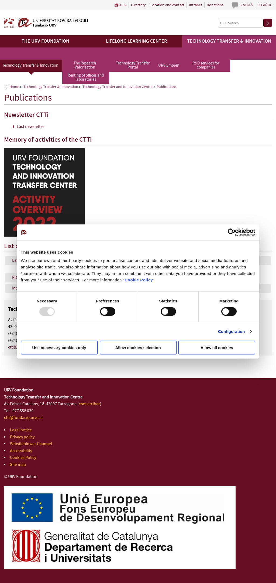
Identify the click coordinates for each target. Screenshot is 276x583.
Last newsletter (30, 126)
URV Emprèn (168, 65)
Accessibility (21, 451)
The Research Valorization (85, 65)
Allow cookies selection (138, 347)
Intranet (195, 5)
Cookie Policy (139, 280)
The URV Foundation (45, 41)
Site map (18, 465)
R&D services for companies (205, 65)
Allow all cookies (217, 347)
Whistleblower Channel (31, 444)
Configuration (231, 331)
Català (247, 5)
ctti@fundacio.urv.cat (23, 418)
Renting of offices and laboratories (86, 77)
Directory (138, 5)
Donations (215, 5)
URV (123, 5)
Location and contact (167, 5)
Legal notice (21, 430)
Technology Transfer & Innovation (30, 65)
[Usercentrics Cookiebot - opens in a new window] (231, 232)
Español (264, 5)
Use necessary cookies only (59, 347)
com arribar (89, 404)
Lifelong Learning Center (136, 41)
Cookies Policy (23, 458)
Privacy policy (22, 437)
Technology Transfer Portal (133, 65)
